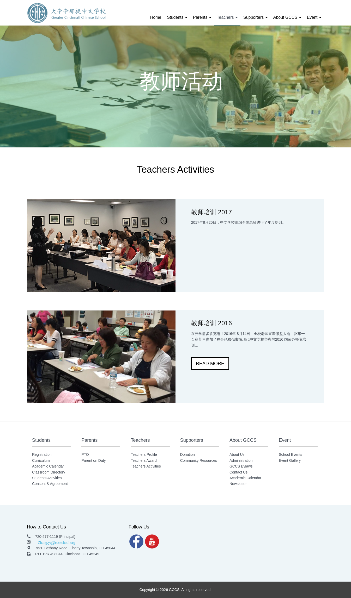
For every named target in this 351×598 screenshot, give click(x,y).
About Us (237, 454)
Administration (241, 460)
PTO (85, 454)
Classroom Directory (48, 472)
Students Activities (47, 478)
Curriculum (41, 460)
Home (155, 17)
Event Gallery (290, 460)
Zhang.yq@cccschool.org (56, 542)
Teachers (227, 17)
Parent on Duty (93, 460)
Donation (187, 454)
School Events (290, 454)
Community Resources (198, 460)
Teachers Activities (146, 466)
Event (314, 17)
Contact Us (238, 472)
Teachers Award (143, 460)
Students (177, 17)
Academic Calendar (48, 466)
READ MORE (210, 363)
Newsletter (238, 484)
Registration (42, 454)
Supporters (255, 17)
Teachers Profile (144, 454)
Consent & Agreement (50, 484)
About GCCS (287, 17)
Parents (202, 17)
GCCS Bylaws (241, 466)
